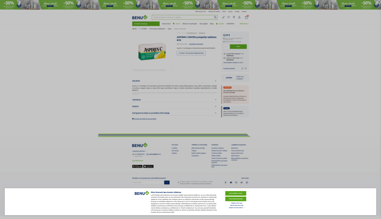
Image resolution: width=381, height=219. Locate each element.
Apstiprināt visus (235, 193)
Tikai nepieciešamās (236, 199)
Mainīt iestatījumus (236, 207)
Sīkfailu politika (236, 203)
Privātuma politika (236, 205)
